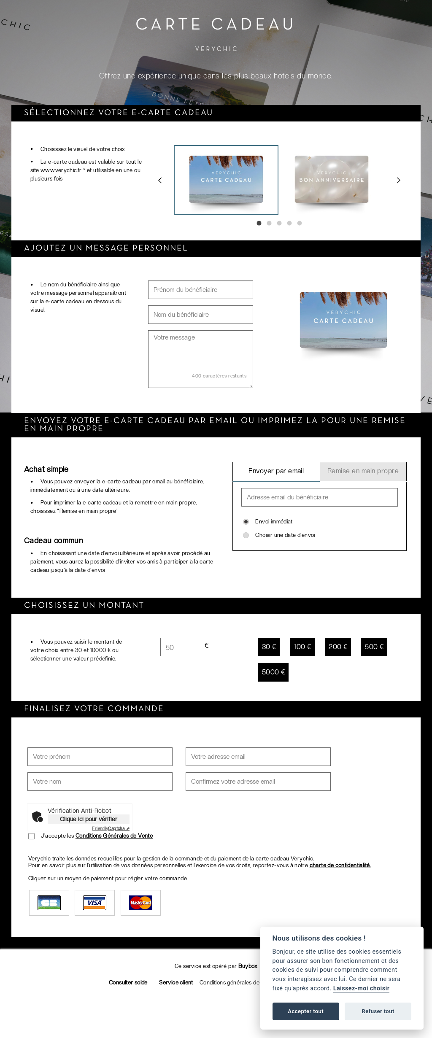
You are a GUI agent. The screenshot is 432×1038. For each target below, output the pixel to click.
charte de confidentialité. (340, 865)
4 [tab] (289, 223)
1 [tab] (259, 223)
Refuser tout (378, 1011)
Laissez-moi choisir (361, 988)
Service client (176, 982)
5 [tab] (299, 223)
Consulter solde (128, 982)
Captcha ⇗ (111, 828)
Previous (160, 180)
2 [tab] (269, 223)
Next (399, 180)
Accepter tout (306, 1011)
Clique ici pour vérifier (88, 819)
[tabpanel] (226, 180)
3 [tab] (279, 223)
